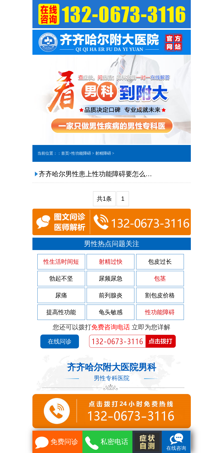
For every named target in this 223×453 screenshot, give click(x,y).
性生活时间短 (61, 261)
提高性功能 (61, 312)
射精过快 (111, 261)
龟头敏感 (111, 312)
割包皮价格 (160, 295)
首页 (65, 153)
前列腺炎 (111, 295)
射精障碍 (103, 153)
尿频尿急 (111, 278)
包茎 (160, 278)
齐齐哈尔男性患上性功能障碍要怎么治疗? (97, 174)
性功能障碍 (81, 153)
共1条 (104, 198)
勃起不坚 (61, 278)
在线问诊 (60, 341)
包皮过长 (160, 261)
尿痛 (61, 295)
